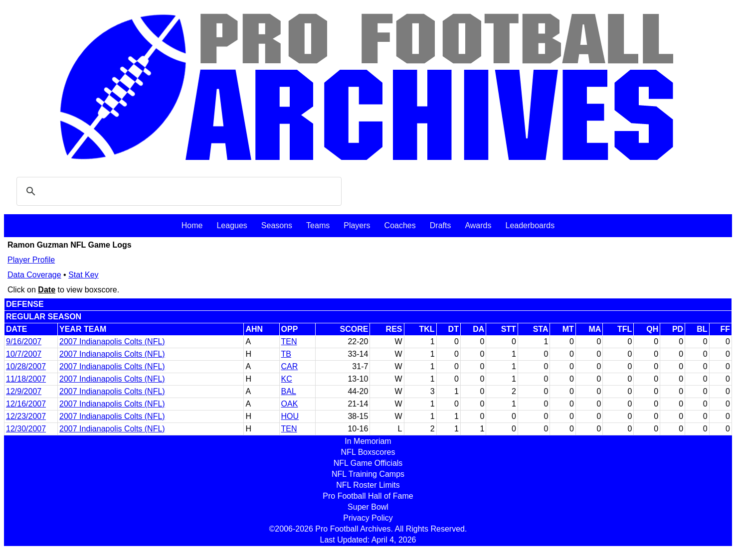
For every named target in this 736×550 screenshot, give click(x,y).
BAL (288, 391)
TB (286, 354)
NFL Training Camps (368, 474)
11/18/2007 (26, 379)
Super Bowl (368, 507)
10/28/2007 (26, 366)
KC (286, 379)
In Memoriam (368, 441)
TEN (289, 341)
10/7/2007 (23, 354)
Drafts (440, 225)
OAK (289, 404)
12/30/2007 (26, 428)
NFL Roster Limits (367, 485)
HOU (290, 416)
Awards (478, 225)
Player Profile (31, 260)
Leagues (231, 225)
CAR (289, 366)
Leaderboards (529, 225)
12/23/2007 (26, 416)
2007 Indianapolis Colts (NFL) (112, 341)
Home (192, 225)
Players (357, 225)
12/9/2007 (23, 391)
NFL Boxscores (368, 452)
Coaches (400, 225)
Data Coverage (34, 275)
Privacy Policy (368, 518)
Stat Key (83, 275)
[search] (177, 191)
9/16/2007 (23, 341)
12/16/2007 (26, 404)
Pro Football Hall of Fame (368, 496)
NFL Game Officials (368, 463)
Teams (318, 225)
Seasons (276, 225)
